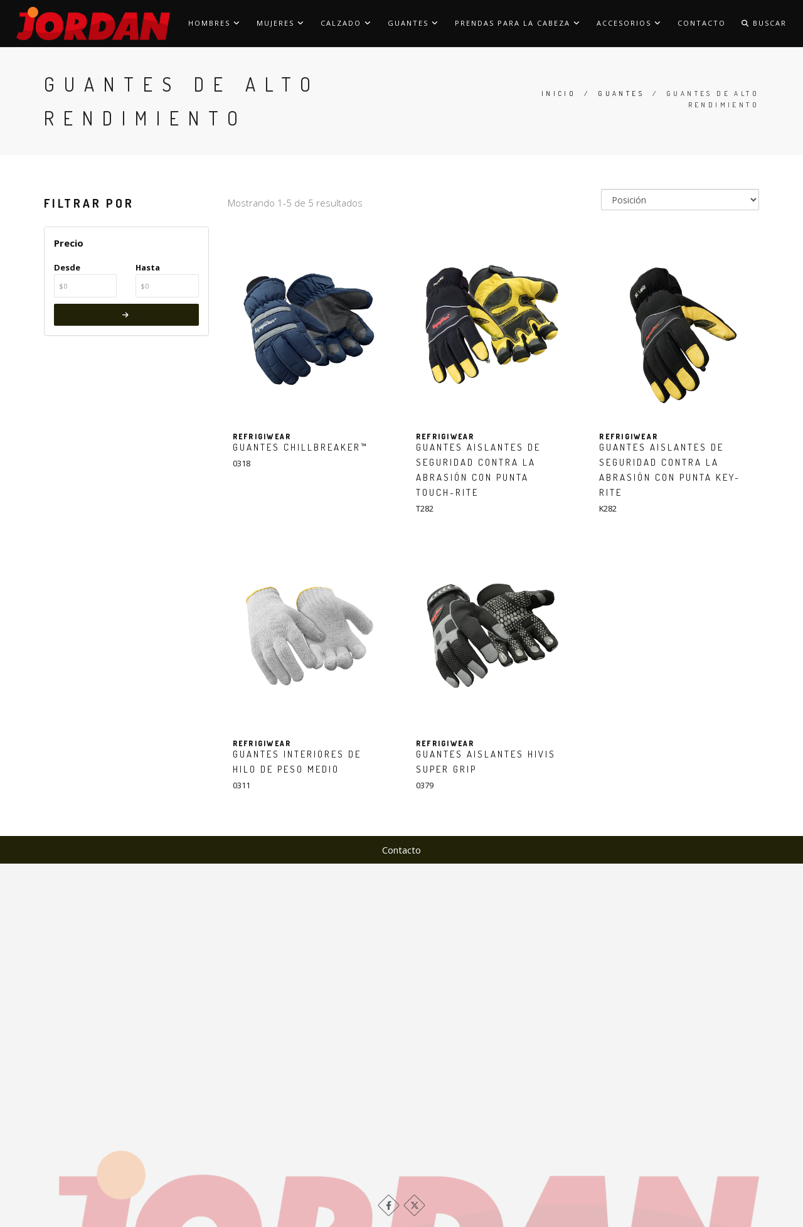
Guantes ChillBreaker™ (300, 447)
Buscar (764, 23)
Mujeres (281, 23)
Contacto (702, 23)
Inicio (558, 93)
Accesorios (629, 23)
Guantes (413, 23)
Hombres (214, 23)
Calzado (346, 23)
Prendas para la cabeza (518, 23)
